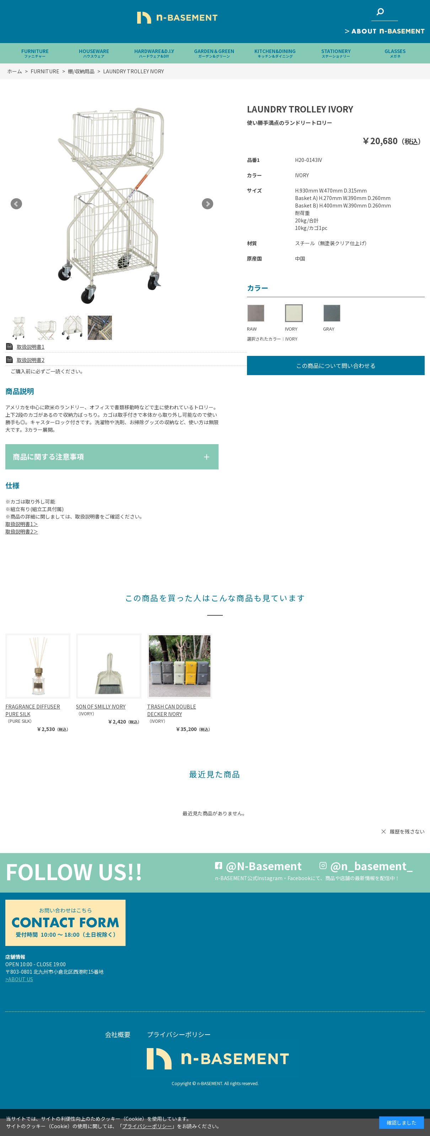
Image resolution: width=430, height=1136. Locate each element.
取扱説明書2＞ (21, 531)
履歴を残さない (407, 831)
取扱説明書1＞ (21, 523)
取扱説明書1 (30, 346)
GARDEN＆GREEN (214, 53)
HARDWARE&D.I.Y (154, 53)
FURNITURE (35, 53)
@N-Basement (264, 865)
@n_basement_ (371, 865)
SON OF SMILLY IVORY (100, 706)
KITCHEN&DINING (275, 53)
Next (207, 204)
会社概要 (117, 1034)
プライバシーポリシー (179, 1034)
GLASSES (395, 53)
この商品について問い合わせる (336, 365)
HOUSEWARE (94, 53)
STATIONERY (336, 53)
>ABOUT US (19, 979)
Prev (16, 204)
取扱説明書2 (30, 359)
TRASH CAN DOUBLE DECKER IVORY (171, 710)
